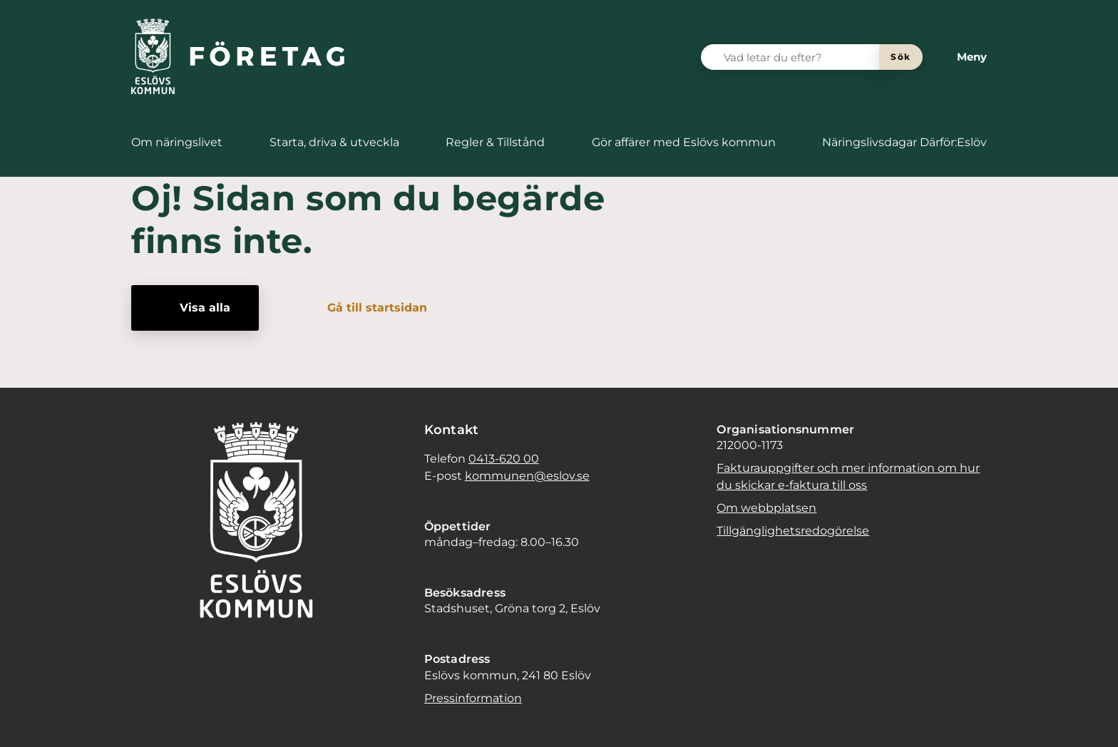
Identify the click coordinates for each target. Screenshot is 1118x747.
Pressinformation (473, 698)
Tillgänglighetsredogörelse (793, 530)
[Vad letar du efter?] (798, 57)
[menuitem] (176, 142)
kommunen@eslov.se (527, 476)
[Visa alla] (195, 308)
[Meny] (960, 57)
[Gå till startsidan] (367, 308)
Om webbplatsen (766, 508)
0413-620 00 (503, 458)
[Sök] (901, 57)
